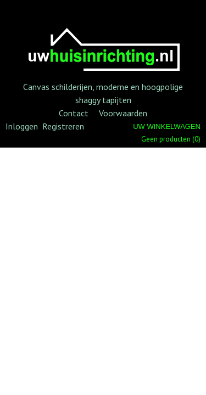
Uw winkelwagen (167, 126)
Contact (73, 113)
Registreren (63, 126)
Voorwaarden (123, 113)
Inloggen (21, 126)
